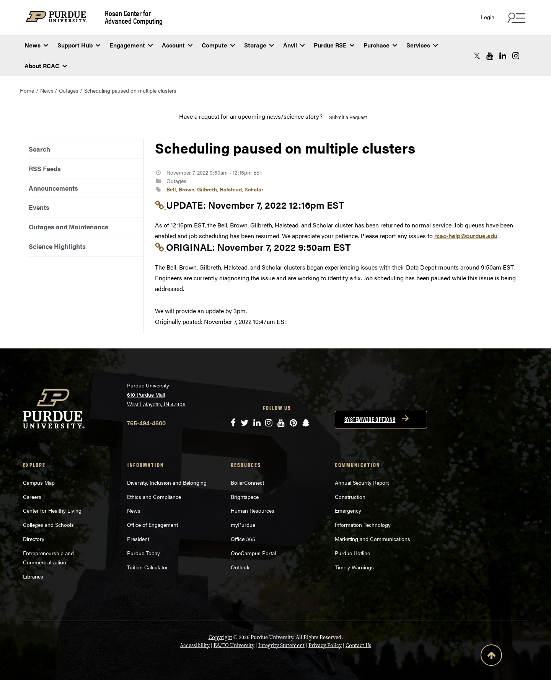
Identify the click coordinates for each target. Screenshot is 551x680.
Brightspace (245, 496)
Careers (32, 496)
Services (422, 45)
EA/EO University (234, 645)
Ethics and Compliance (154, 496)
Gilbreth (207, 189)
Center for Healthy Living (52, 510)
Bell (171, 189)
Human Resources (252, 510)
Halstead (231, 189)
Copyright (220, 637)
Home (27, 90)
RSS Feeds (45, 168)
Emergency (348, 510)
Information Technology (363, 524)
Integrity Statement (281, 645)
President (138, 539)
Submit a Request (348, 117)
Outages (68, 90)
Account (177, 45)
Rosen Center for (134, 17)
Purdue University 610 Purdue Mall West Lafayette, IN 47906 (156, 394)
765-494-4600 (146, 422)
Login (487, 17)
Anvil (294, 45)
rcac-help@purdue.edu (465, 235)
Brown (186, 189)
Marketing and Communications (372, 539)
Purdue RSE (334, 45)
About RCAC (45, 65)
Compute (218, 45)
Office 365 (243, 539)
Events (39, 207)
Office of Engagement (152, 524)
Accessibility (195, 645)
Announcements (53, 188)
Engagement (131, 45)
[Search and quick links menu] (515, 18)
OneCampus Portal (253, 553)
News (36, 45)
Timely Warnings (354, 567)
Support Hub (78, 45)
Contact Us (358, 645)
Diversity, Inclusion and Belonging (167, 482)
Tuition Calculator (147, 567)
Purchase (380, 45)
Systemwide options (370, 419)
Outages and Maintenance (68, 226)
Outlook (240, 567)
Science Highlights (57, 246)
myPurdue (243, 524)
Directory (33, 539)
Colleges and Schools (48, 524)
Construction (350, 496)
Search (39, 149)
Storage (259, 45)
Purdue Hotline (352, 553)
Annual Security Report (362, 482)
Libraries (33, 576)
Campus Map (39, 482)
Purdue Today (143, 553)
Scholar (254, 189)
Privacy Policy (325, 645)
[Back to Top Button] (491, 656)
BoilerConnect (247, 482)
